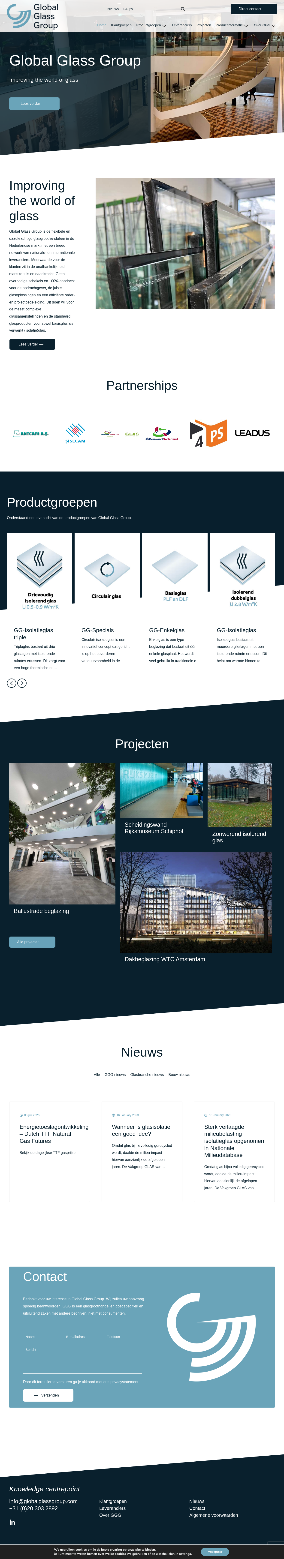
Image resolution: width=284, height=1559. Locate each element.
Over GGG (265, 25)
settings (185, 1554)
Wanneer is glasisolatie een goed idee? (141, 1131)
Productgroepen (151, 25)
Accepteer (215, 1552)
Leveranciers (182, 25)
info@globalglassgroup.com (43, 1509)
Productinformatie (232, 25)
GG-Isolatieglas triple (34, 634)
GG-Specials (98, 630)
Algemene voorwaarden (213, 1523)
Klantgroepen (121, 25)
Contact (197, 1516)
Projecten (203, 25)
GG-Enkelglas (167, 630)
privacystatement (124, 1389)
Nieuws (113, 9)
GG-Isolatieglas (237, 630)
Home (101, 25)
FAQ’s (128, 9)
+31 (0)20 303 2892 (33, 1516)
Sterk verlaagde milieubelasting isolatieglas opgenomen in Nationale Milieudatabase (225, 1145)
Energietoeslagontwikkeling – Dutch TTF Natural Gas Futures (49, 1134)
